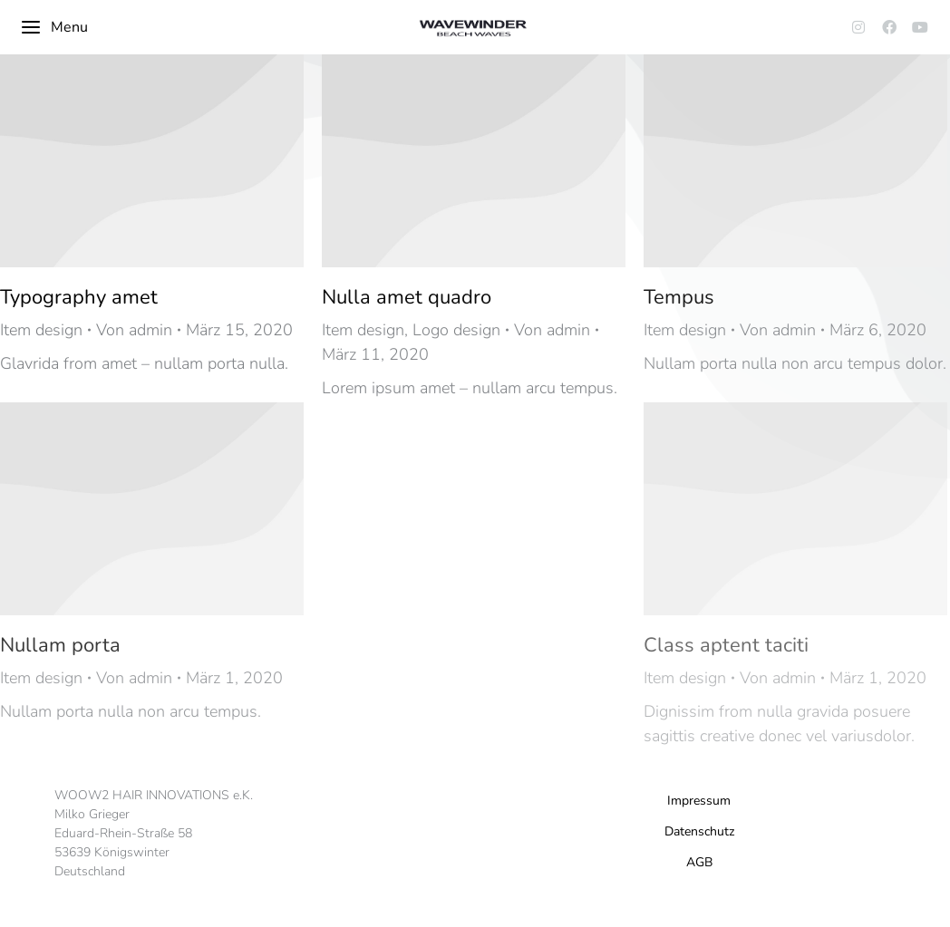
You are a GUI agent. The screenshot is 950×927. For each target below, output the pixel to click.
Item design (41, 330)
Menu (54, 27)
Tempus (679, 297)
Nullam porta (60, 645)
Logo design (456, 330)
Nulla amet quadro (406, 297)
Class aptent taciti (726, 645)
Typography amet (79, 297)
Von (134, 330)
